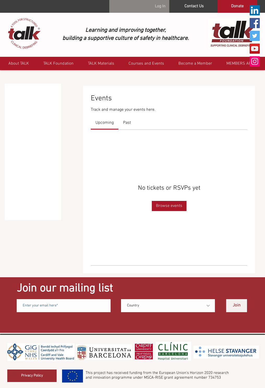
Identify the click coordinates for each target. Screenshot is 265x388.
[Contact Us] (194, 6)
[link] (104, 122)
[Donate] (237, 6)
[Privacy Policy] (32, 375)
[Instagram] (255, 61)
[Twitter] (255, 36)
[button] (241, 63)
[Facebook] (255, 23)
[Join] (236, 305)
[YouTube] (255, 49)
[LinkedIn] (255, 10)
